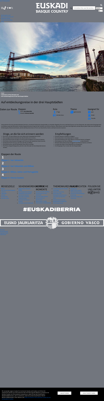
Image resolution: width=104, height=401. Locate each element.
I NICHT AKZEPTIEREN (89, 393)
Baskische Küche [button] (5, 18)
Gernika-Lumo (5, 198)
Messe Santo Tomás (41, 201)
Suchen (99, 8)
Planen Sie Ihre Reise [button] (7, 20)
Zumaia (3, 195)
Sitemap (2, 230)
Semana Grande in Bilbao (42, 191)
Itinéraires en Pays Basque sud (10, 94)
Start (2, 93)
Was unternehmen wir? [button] (7, 17)
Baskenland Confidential (60, 201)
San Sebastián (12, 160)
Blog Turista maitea (75, 190)
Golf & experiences (58, 203)
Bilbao (3, 188)
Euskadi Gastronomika (59, 200)
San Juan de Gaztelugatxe (8, 190)
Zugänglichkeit (4, 233)
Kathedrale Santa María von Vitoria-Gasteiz (25, 194)
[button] (101, 5)
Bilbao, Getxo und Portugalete (19, 171)
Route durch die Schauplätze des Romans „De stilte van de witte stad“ (60, 196)
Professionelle (4, 231)
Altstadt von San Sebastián (26, 203)
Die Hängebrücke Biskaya (25, 192)
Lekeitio (3, 192)
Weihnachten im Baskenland (40, 198)
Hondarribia (4, 196)
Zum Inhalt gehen (5, 1)
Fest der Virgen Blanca (42, 196)
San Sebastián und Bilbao (17, 166)
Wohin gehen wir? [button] (6, 15)
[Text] (84, 8)
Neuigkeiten (73, 188)
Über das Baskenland (76, 192)
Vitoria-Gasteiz (12, 177)
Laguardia (3, 193)
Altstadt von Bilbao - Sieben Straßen (24, 197)
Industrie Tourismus (58, 192)
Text (71, 8)
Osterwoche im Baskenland (43, 203)
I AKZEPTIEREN (64, 393)
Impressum (3, 234)
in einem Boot (76, 141)
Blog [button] (2, 21)
